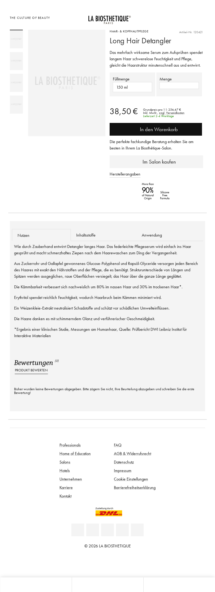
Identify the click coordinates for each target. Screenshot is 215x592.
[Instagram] (122, 530)
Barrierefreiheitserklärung (135, 487)
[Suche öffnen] (179, 584)
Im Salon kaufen (156, 161)
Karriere (66, 487)
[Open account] (186, 17)
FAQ (118, 445)
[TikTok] (137, 530)
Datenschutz (124, 462)
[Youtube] (107, 530)
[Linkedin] (77, 530)
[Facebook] (92, 530)
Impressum (122, 470)
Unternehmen (70, 479)
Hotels (64, 470)
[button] (179, 85)
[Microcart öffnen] (199, 17)
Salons (64, 462)
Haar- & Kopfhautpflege (129, 31)
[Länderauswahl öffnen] (173, 17)
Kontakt (65, 496)
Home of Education (75, 453)
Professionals (70, 445)
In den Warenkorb (156, 129)
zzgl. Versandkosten (171, 112)
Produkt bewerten (31, 370)
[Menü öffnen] (107, 584)
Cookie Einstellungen (131, 479)
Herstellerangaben (125, 174)
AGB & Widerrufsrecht (132, 453)
